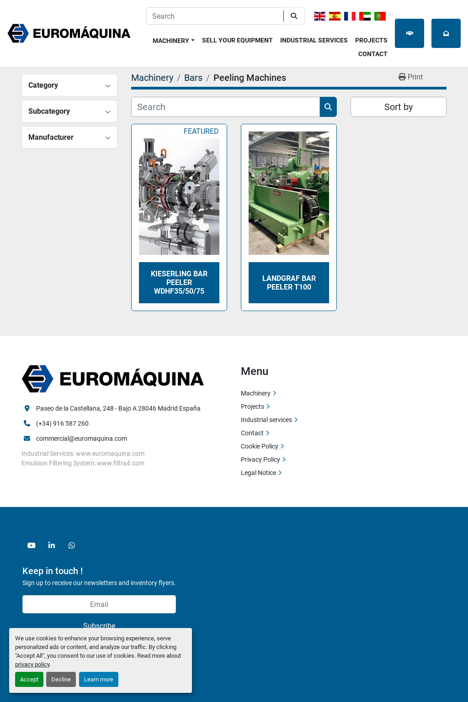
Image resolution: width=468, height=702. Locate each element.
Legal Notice (258, 472)
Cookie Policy (259, 446)
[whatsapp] (72, 545)
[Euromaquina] (112, 378)
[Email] (99, 604)
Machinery (171, 40)
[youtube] (31, 545)
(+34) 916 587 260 (62, 423)
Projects (371, 40)
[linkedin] (52, 545)
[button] (174, 39)
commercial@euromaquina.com (81, 438)
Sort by (398, 106)
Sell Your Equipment (237, 40)
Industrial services (314, 40)
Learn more (98, 679)
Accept (29, 679)
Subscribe (99, 626)
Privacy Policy (260, 459)
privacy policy (32, 664)
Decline (61, 679)
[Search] (214, 16)
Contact (373, 54)
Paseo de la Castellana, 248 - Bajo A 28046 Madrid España (118, 408)
